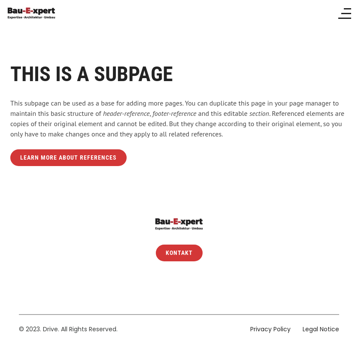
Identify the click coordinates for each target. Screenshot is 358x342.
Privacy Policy (270, 329)
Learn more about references (68, 157)
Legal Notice (321, 329)
